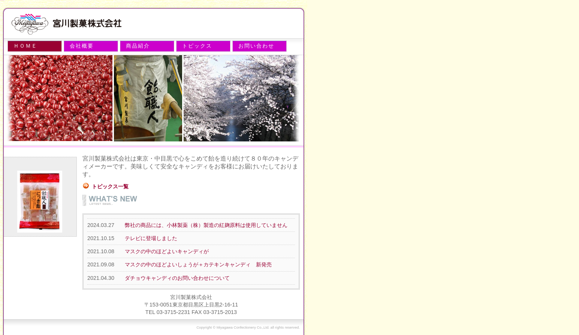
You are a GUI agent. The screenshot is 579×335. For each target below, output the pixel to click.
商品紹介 (138, 46)
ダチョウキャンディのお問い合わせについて (177, 278)
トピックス (197, 46)
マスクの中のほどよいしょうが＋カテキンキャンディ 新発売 (198, 264)
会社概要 (82, 46)
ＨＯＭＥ (25, 46)
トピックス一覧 (110, 186)
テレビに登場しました (151, 238)
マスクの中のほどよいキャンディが (167, 251)
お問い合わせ (256, 46)
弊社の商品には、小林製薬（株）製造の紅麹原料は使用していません (206, 225)
